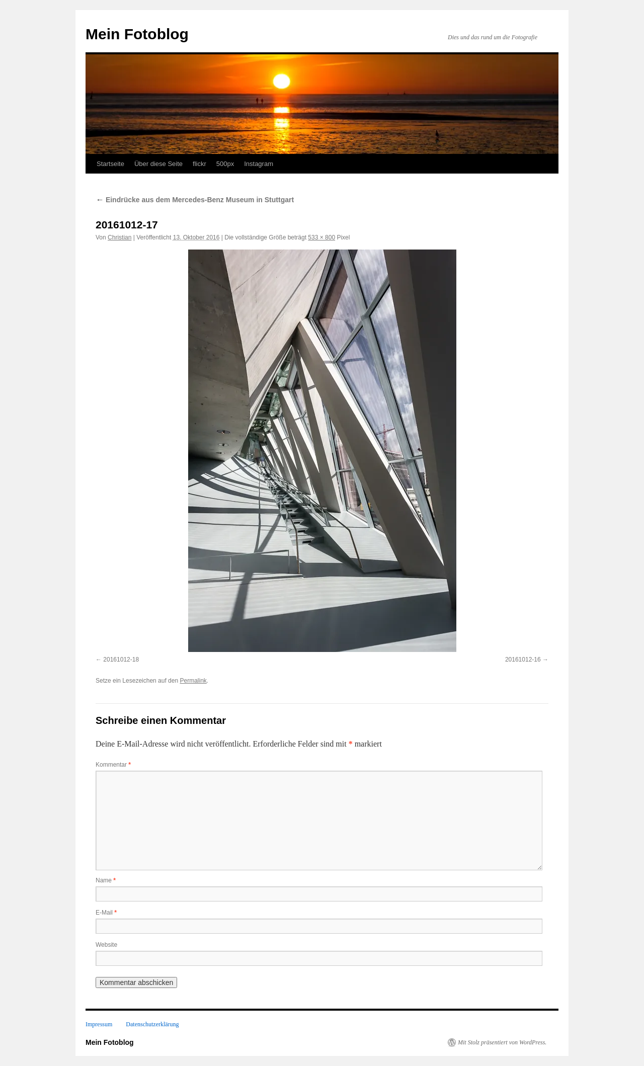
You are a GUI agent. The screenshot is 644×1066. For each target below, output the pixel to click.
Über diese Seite (158, 164)
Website (106, 944)
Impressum (99, 1024)
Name (106, 880)
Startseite (110, 164)
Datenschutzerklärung (152, 1024)
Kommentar (113, 764)
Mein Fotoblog (137, 34)
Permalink (193, 680)
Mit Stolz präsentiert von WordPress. (502, 1042)
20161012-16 (523, 659)
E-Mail (106, 912)
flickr (199, 164)
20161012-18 (121, 659)
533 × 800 (321, 237)
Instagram (258, 164)
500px (225, 164)
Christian (119, 237)
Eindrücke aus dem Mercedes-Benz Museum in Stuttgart (195, 200)
